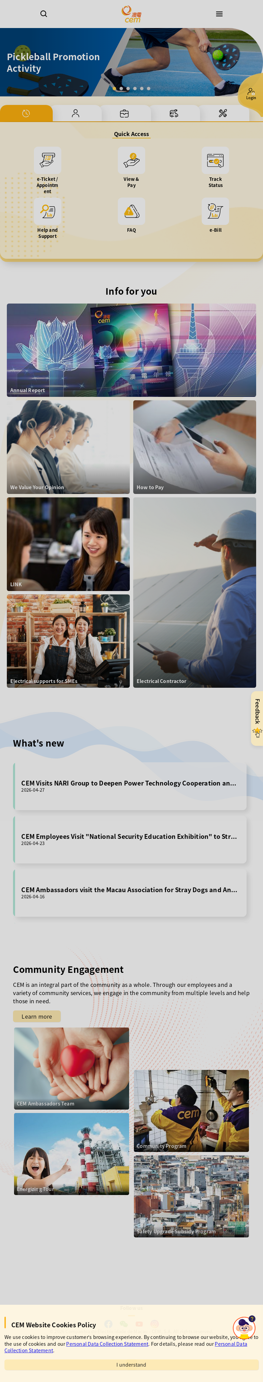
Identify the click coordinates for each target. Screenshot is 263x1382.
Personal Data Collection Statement (107, 1343)
